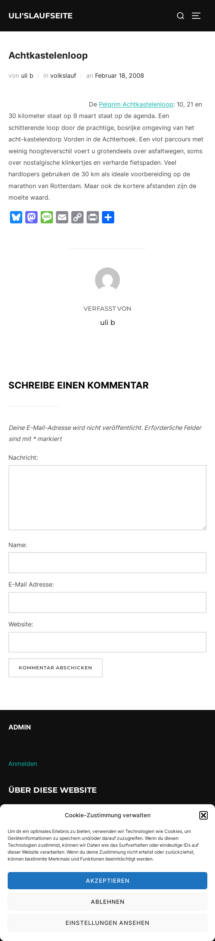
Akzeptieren (108, 880)
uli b (27, 75)
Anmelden (22, 763)
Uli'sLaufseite (40, 15)
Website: (20, 624)
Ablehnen (108, 901)
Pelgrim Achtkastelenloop (136, 104)
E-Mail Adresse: (31, 584)
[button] (203, 815)
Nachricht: (23, 457)
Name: (17, 545)
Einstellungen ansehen (107, 922)
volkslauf (63, 75)
